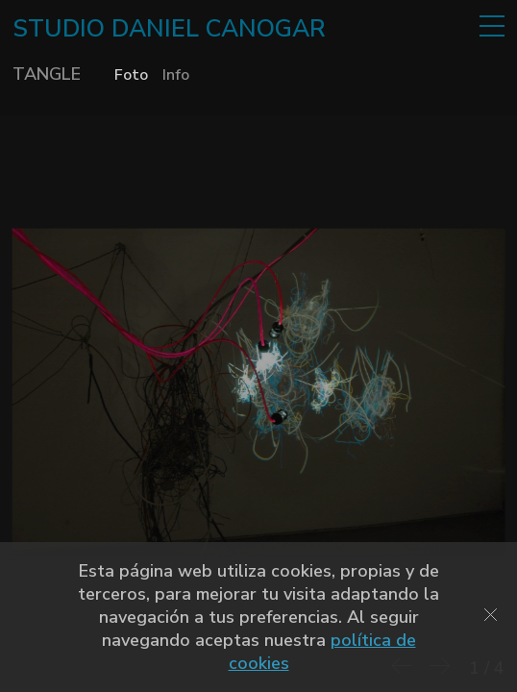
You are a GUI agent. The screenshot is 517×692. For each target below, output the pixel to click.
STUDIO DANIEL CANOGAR (169, 28)
